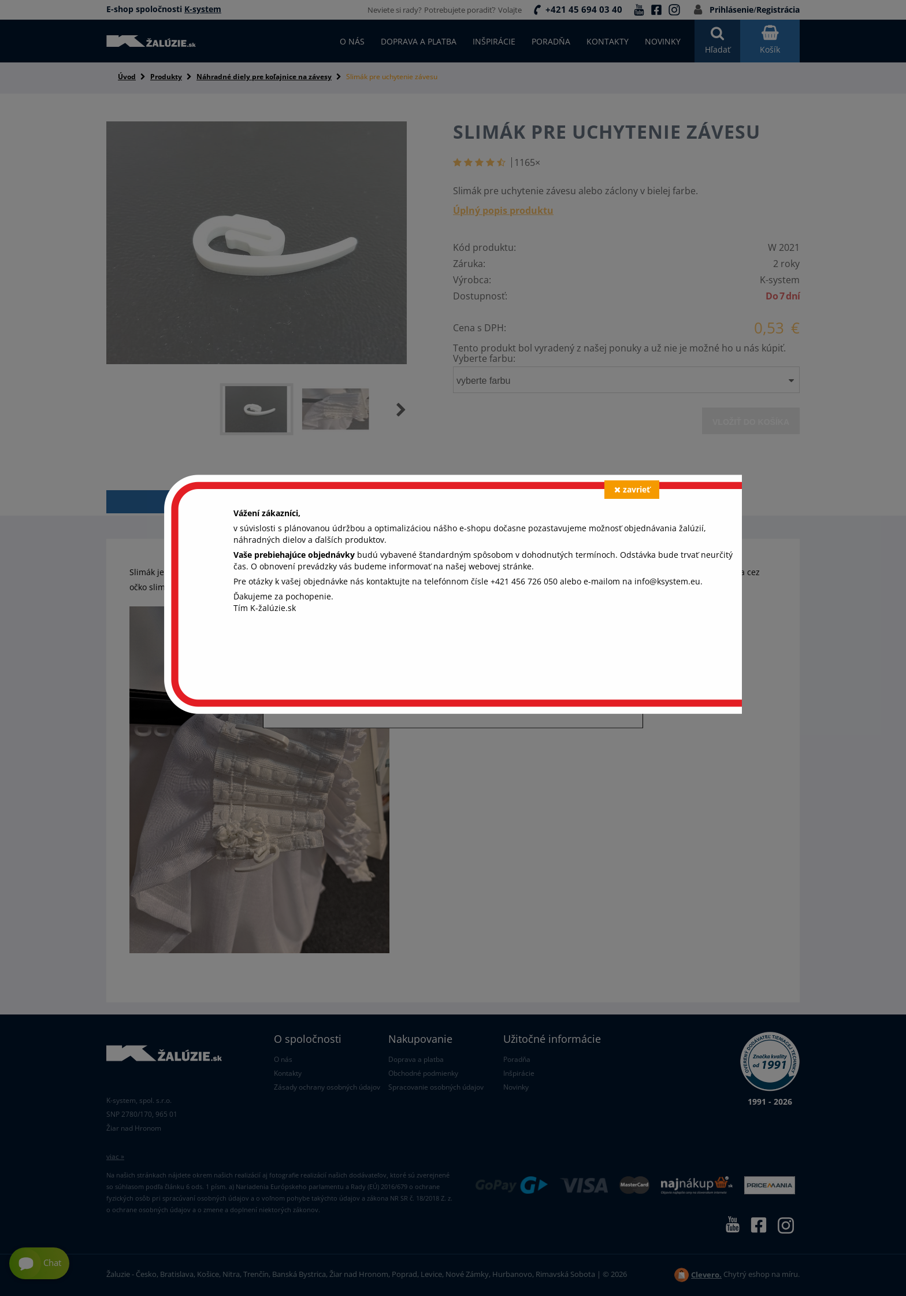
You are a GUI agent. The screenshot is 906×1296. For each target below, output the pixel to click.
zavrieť (632, 489)
